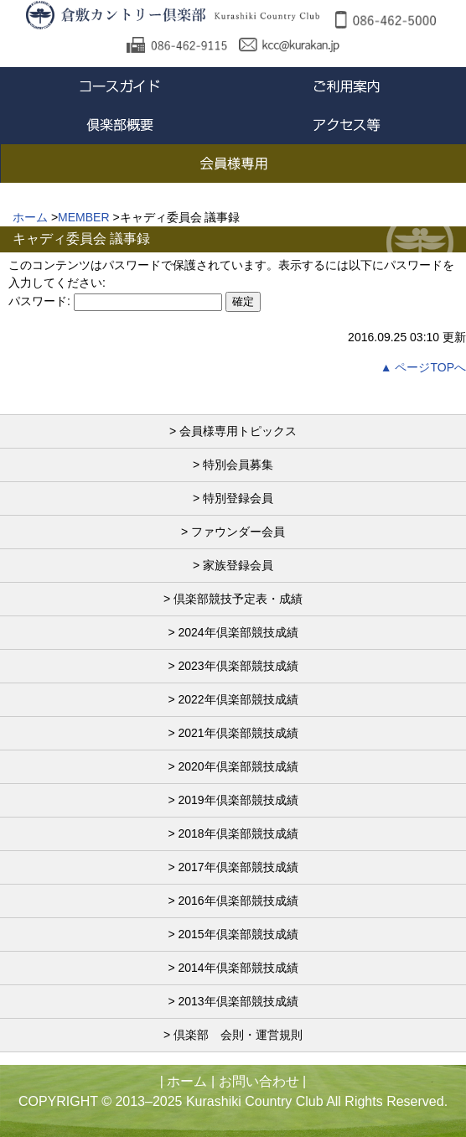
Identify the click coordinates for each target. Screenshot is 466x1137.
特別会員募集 (238, 464)
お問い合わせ (259, 1081)
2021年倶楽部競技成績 (238, 733)
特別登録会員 (238, 498)
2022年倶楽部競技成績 (238, 699)
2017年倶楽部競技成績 (238, 867)
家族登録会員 (238, 565)
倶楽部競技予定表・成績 (238, 598)
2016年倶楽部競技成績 (238, 900)
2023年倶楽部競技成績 (238, 665)
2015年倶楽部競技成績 (238, 934)
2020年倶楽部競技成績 (238, 766)
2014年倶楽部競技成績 (238, 967)
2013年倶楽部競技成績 (238, 1001)
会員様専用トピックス (238, 431)
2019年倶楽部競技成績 (238, 800)
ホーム (187, 1081)
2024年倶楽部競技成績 (238, 632)
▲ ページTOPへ (423, 367)
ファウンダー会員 (238, 531)
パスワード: (115, 301)
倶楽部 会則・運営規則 (238, 1034)
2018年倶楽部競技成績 (238, 833)
